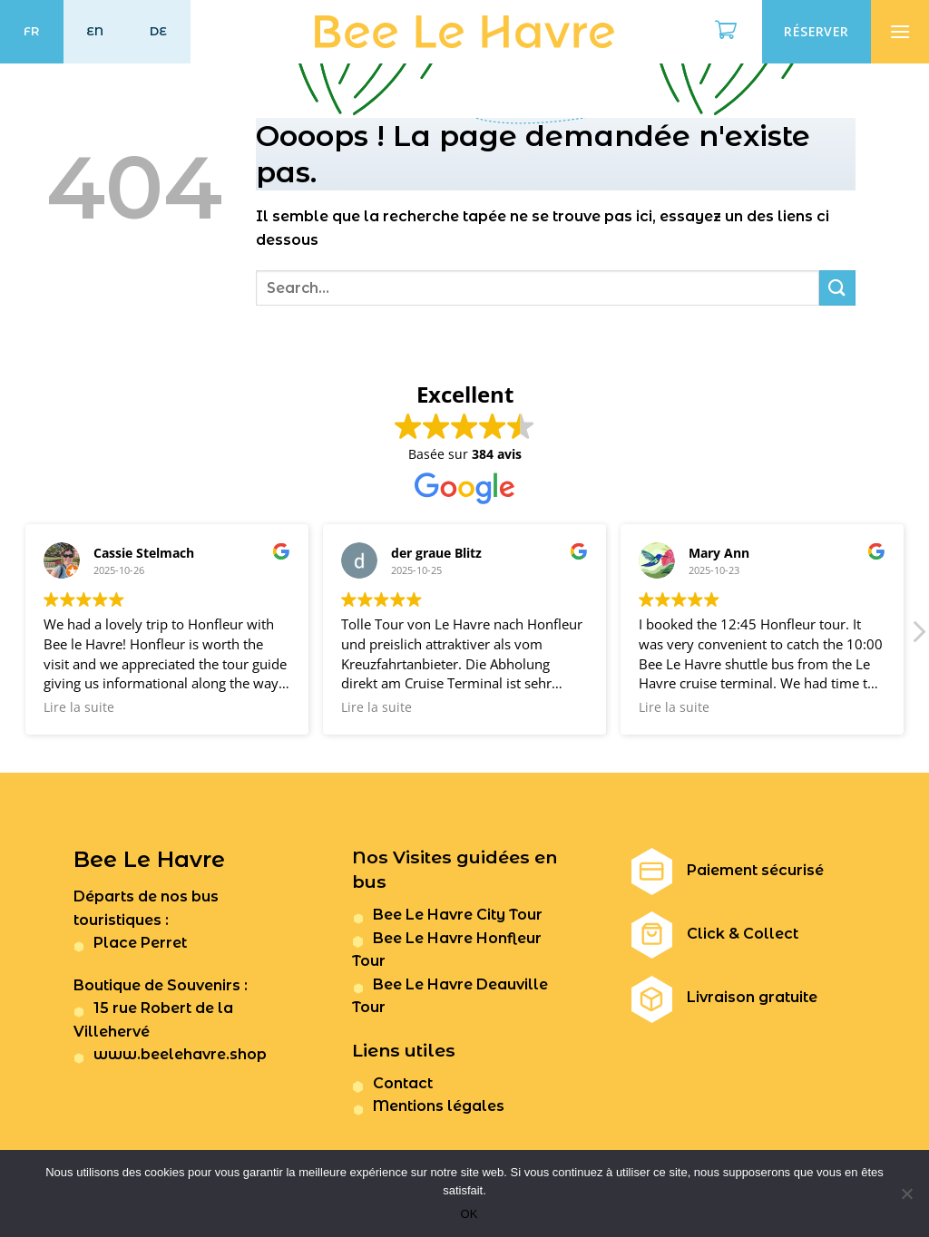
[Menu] (900, 31)
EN (95, 31)
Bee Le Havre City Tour (458, 914)
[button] (918, 636)
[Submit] (837, 288)
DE (159, 31)
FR (32, 31)
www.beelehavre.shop (180, 1054)
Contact (403, 1083)
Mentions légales (438, 1106)
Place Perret (140, 942)
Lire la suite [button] (79, 707)
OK (469, 1214)
